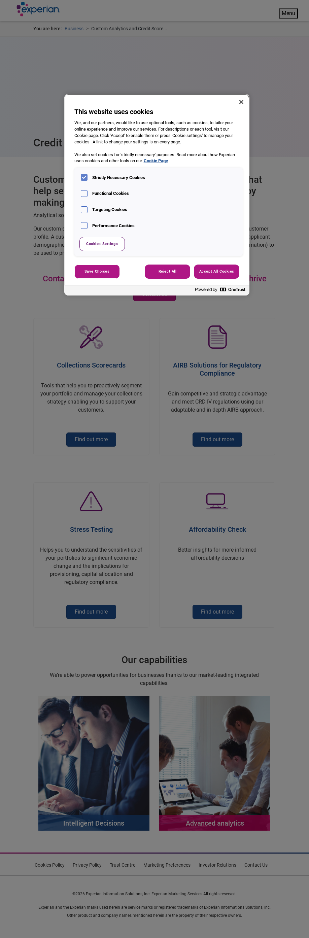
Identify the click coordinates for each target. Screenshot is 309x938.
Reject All (168, 271)
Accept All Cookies (216, 271)
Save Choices (97, 271)
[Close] (241, 102)
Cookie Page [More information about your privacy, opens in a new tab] (156, 160)
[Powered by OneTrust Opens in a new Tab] (220, 291)
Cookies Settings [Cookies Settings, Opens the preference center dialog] (102, 243)
